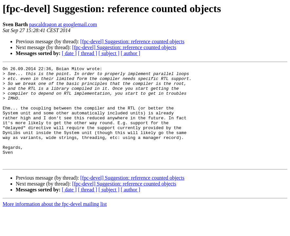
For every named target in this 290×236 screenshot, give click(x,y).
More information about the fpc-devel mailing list (55, 223)
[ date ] (69, 53)
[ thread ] (87, 53)
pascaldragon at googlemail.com (63, 24)
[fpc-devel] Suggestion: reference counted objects (132, 41)
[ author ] (130, 53)
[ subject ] (109, 53)
